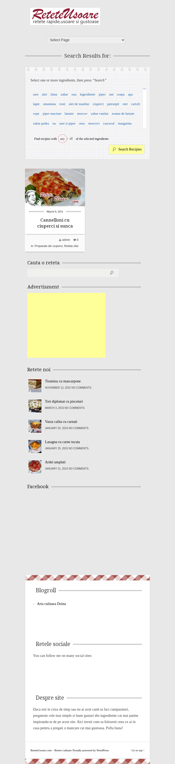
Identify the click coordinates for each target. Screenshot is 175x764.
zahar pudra (41, 123)
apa (130, 94)
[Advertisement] (66, 325)
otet (125, 104)
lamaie (69, 113)
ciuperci (98, 104)
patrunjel (113, 104)
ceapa (121, 94)
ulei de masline (79, 104)
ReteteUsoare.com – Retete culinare (65, 16)
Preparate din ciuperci (49, 245)
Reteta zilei (71, 245)
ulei (44, 94)
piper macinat (52, 113)
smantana (49, 104)
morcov (82, 113)
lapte (36, 104)
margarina (125, 123)
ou (54, 123)
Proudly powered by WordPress (91, 750)
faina (54, 94)
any (62, 139)
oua (73, 94)
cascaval (109, 123)
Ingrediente (87, 94)
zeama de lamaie (123, 113)
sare (36, 94)
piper (102, 94)
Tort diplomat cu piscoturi (64, 401)
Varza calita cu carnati (61, 422)
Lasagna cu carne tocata (62, 442)
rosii (62, 104)
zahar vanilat (99, 113)
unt (111, 94)
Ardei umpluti (55, 462)
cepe (36, 113)
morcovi (93, 123)
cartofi (135, 104)
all (71, 138)
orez (82, 123)
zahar (64, 94)
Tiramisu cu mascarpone (63, 381)
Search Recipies (130, 149)
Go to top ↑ (138, 750)
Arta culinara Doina (51, 604)
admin (66, 239)
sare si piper (67, 123)
